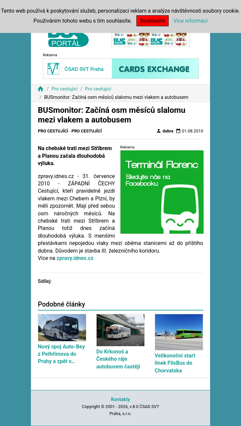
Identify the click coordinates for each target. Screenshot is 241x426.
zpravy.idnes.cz (74, 258)
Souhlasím (152, 21)
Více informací (190, 21)
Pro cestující (64, 89)
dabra (164, 130)
